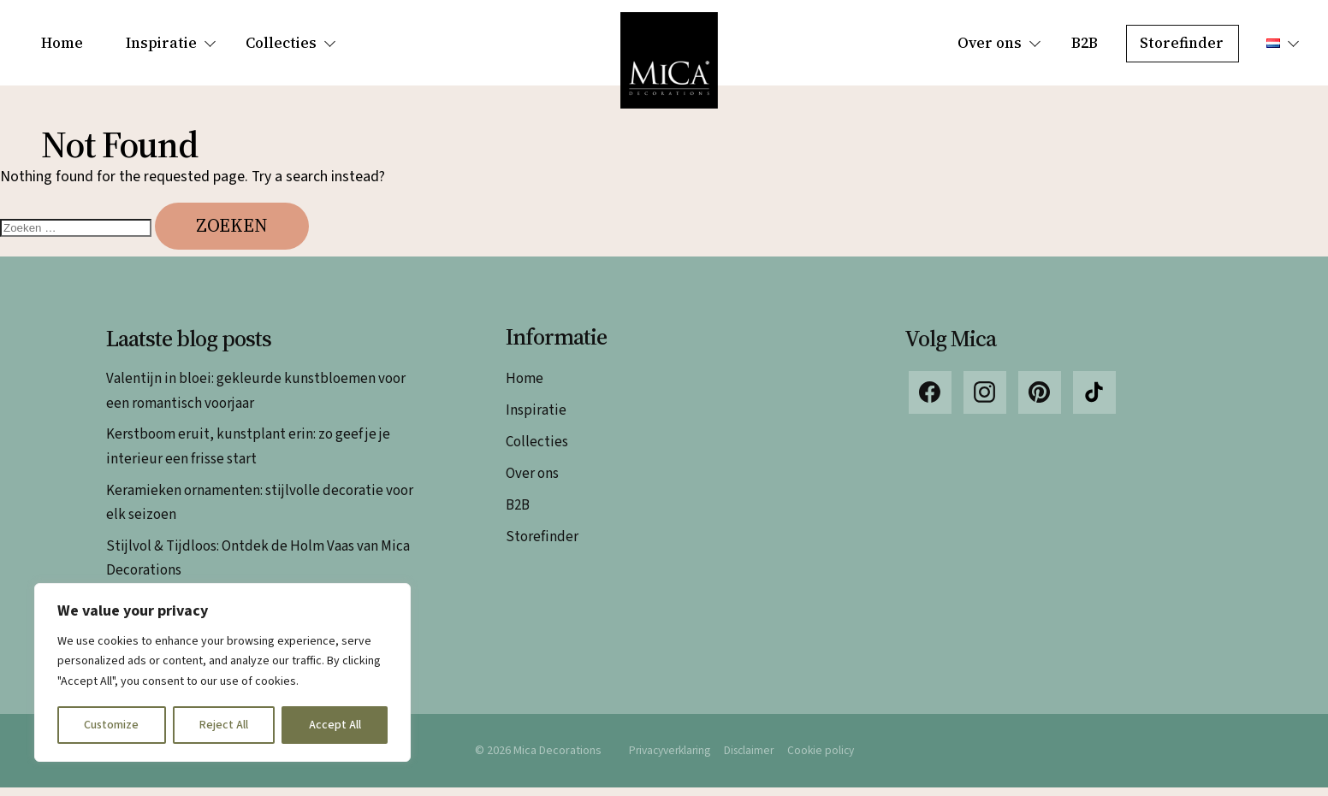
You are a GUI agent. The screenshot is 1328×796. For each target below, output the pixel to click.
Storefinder (1182, 42)
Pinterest (1039, 401)
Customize (111, 725)
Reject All (223, 725)
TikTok (1094, 401)
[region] (222, 672)
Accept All (335, 725)
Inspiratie (161, 42)
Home (62, 42)
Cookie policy (826, 758)
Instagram (984, 401)
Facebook (930, 401)
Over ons (989, 42)
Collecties (281, 42)
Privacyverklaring (666, 758)
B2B (1084, 42)
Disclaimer (751, 758)
